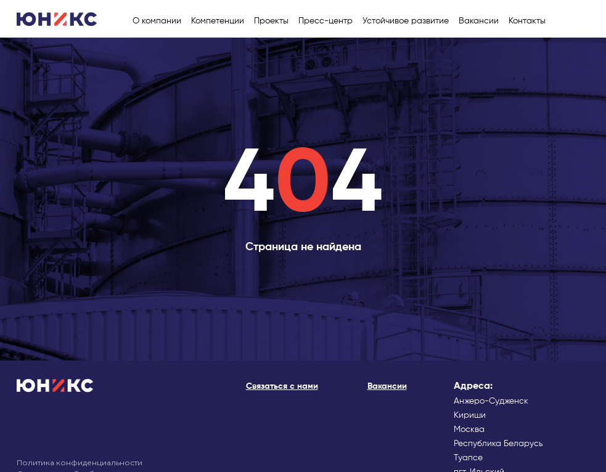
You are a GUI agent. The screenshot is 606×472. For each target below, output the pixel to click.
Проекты (271, 21)
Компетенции (217, 21)
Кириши (470, 415)
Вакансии (479, 21)
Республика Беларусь (498, 443)
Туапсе (468, 458)
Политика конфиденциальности (79, 462)
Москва (469, 429)
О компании (157, 21)
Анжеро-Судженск (491, 401)
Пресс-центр (325, 21)
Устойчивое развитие (405, 21)
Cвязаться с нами (282, 386)
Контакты (527, 21)
